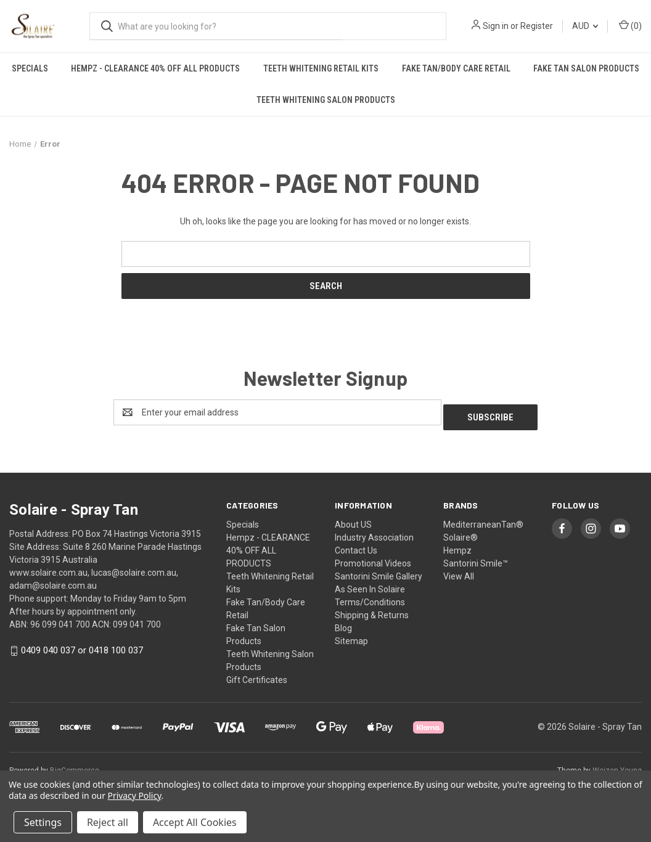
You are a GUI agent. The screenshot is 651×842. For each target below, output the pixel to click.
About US (353, 520)
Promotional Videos (373, 558)
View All (458, 571)
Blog (343, 623)
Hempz (457, 545)
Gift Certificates (256, 675)
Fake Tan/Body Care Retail (456, 68)
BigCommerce (74, 765)
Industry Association (374, 532)
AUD (585, 26)
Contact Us (356, 545)
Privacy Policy (135, 795)
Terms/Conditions (370, 597)
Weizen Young (617, 765)
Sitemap (351, 636)
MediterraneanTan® (483, 520)
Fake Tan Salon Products (586, 68)
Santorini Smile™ (475, 558)
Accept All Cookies (195, 822)
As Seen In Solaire (370, 584)
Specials (30, 68)
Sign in (496, 26)
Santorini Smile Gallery (378, 571)
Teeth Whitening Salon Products (325, 100)
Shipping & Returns (372, 610)
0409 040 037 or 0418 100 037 (82, 646)
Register (536, 26)
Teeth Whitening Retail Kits (321, 68)
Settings (43, 822)
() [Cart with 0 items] (630, 25)
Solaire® (460, 532)
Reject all (107, 822)
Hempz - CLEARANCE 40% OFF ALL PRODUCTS (155, 68)
